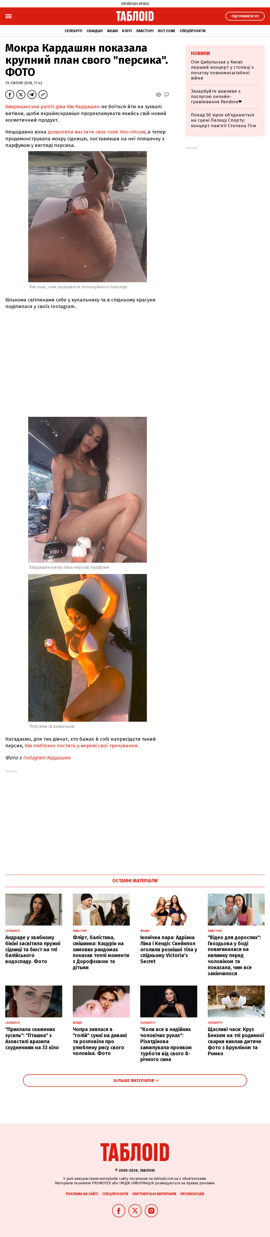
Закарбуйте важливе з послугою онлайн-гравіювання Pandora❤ (216, 96)
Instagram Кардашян (47, 758)
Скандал (94, 31)
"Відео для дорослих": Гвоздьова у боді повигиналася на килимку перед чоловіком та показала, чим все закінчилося (234, 955)
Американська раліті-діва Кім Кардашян (52, 106)
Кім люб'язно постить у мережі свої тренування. (82, 746)
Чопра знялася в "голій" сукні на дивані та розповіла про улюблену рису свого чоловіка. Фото (100, 1041)
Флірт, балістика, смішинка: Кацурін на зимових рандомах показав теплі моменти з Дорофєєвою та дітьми (101, 952)
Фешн (112, 31)
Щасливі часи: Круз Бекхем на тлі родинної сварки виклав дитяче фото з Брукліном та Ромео (236, 1041)
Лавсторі (144, 31)
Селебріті (73, 31)
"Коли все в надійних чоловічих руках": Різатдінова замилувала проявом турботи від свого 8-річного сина (166, 1044)
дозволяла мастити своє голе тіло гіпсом (95, 132)
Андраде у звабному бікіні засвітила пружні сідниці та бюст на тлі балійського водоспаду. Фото (32, 949)
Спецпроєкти (192, 31)
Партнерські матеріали (154, 1194)
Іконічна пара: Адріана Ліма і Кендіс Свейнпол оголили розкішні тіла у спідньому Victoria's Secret (168, 949)
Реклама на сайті (82, 1194)
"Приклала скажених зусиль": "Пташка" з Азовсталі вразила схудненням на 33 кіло (32, 1038)
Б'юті (127, 31)
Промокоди (192, 1194)
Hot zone (166, 31)
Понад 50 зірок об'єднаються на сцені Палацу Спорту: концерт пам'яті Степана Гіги (223, 120)
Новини (200, 53)
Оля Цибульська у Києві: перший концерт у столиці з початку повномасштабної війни (222, 70)
